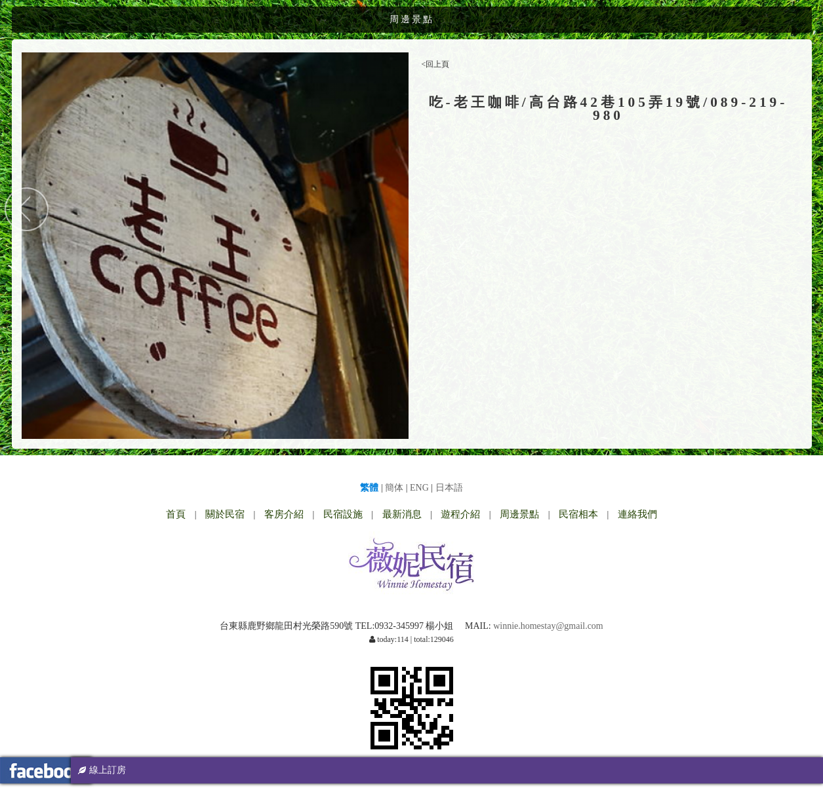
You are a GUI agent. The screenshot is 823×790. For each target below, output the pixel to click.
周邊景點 (519, 514)
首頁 (176, 514)
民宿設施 (343, 514)
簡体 (394, 488)
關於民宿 (225, 514)
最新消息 (402, 514)
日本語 (449, 488)
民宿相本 (578, 514)
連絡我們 (637, 514)
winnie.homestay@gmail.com (548, 626)
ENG (419, 488)
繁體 (369, 488)
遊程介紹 (460, 514)
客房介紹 (284, 514)
